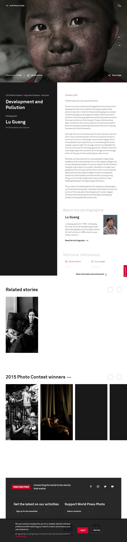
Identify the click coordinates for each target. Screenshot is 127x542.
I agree (83, 530)
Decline (97, 530)
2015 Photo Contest (17, 6)
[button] (110, 289)
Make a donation (74, 511)
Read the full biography (75, 240)
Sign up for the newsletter (27, 511)
